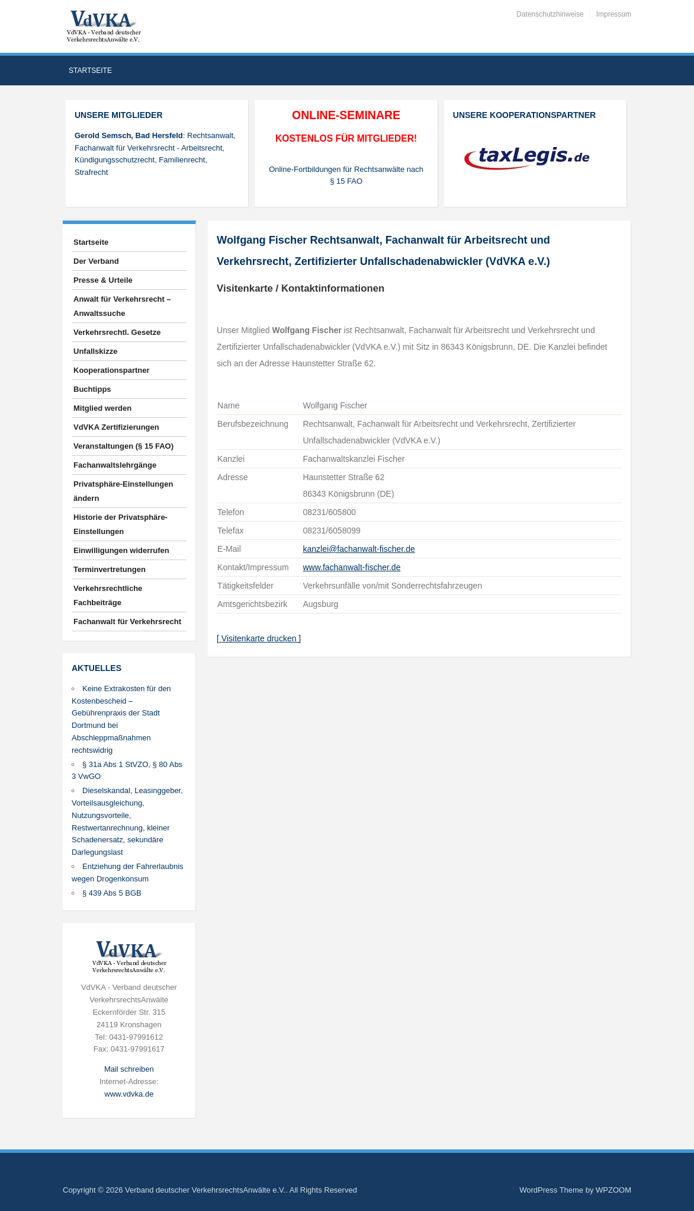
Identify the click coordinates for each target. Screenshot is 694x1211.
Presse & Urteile (103, 280)
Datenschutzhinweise (549, 14)
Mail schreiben (129, 1069)
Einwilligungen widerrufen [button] (121, 550)
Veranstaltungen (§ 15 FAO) (123, 446)
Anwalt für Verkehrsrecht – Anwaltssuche (122, 306)
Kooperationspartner (111, 370)
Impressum (613, 14)
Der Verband (96, 261)
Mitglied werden (102, 408)
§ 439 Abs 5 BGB (112, 893)
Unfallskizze (95, 351)
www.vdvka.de (128, 1093)
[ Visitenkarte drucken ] (259, 638)
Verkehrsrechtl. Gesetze (116, 332)
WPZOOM (613, 1190)
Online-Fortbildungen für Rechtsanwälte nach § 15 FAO (346, 175)
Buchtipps (92, 389)
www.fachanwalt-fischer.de (351, 567)
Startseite (90, 70)
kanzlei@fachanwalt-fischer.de (359, 549)
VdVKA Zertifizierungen (116, 427)
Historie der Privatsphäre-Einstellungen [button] (120, 524)
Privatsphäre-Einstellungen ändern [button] (123, 491)
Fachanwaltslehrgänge (114, 465)
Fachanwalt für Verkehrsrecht (127, 621)
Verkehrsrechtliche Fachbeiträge (107, 595)
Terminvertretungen (109, 569)
